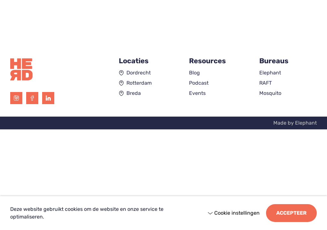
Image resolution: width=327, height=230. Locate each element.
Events (197, 93)
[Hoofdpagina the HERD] (163, 11)
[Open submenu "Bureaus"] (98, 25)
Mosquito (270, 93)
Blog (194, 73)
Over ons (209, 25)
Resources (160, 25)
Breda (133, 93)
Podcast (199, 83)
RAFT (265, 83)
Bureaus (81, 25)
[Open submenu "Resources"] (180, 25)
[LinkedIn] (48, 98)
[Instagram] (16, 98)
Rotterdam (139, 83)
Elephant (270, 73)
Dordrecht (138, 73)
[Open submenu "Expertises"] (53, 25)
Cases (123, 25)
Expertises (33, 25)
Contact (247, 25)
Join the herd (290, 25)
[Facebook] (32, 98)
